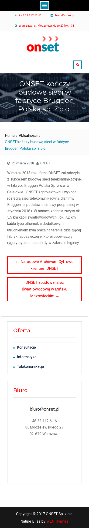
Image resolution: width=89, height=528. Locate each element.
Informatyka (26, 357)
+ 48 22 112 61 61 (30, 15)
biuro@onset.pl (65, 15)
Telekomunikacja (30, 366)
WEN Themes (57, 521)
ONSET (45, 163)
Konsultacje (26, 347)
